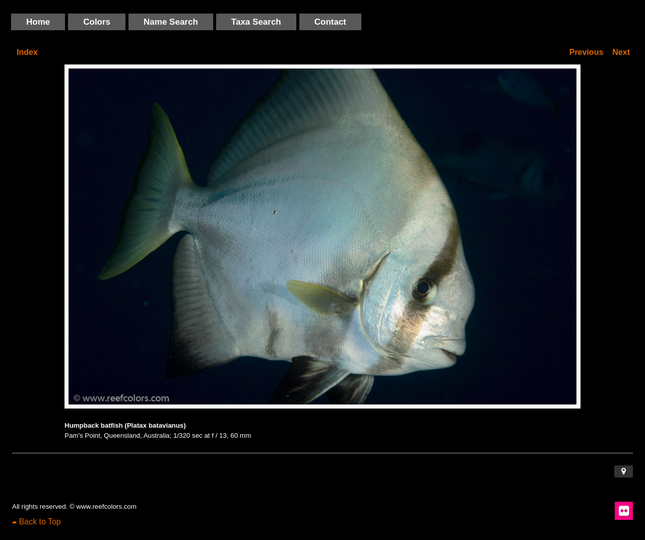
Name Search (171, 22)
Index (27, 52)
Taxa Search (256, 22)
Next (621, 52)
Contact (330, 22)
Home (38, 22)
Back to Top (36, 521)
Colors (96, 22)
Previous (586, 52)
